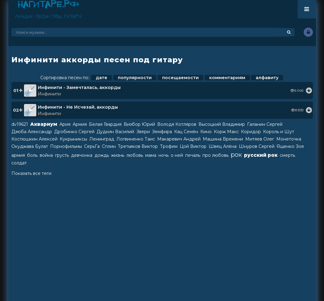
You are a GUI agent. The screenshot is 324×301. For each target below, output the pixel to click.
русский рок (261, 155)
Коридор (251, 131)
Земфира (162, 131)
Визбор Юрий (139, 124)
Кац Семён (186, 131)
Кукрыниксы (73, 139)
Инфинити (49, 94)
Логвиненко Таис (135, 139)
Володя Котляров (176, 124)
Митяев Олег (259, 139)
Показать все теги (31, 173)
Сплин (109, 146)
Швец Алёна (223, 146)
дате (101, 77)
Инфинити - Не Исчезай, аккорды (78, 107)
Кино (206, 131)
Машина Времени (223, 139)
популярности (135, 77)
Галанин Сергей (264, 124)
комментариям (227, 77)
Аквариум (43, 124)
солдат (19, 163)
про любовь (215, 155)
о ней (177, 155)
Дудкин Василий (115, 131)
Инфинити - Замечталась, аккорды (79, 87)
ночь (163, 155)
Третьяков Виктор (138, 146)
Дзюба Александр (31, 131)
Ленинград (101, 139)
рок (236, 154)
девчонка (81, 155)
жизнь (117, 155)
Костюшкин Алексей (34, 139)
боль (32, 155)
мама (150, 155)
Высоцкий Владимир (221, 124)
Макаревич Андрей (179, 139)
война (46, 155)
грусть (62, 155)
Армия (80, 124)
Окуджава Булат (29, 146)
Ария (64, 124)
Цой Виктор (193, 146)
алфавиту (267, 77)
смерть (287, 155)
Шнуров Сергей (256, 146)
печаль (192, 155)
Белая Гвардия (105, 124)
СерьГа (92, 146)
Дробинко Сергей (74, 131)
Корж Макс (226, 131)
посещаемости (180, 77)
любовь (134, 155)
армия (18, 155)
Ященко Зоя (290, 146)
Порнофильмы (66, 146)
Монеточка (288, 139)
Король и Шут (278, 131)
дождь (101, 155)
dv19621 (19, 124)
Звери (143, 131)
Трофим (169, 146)
